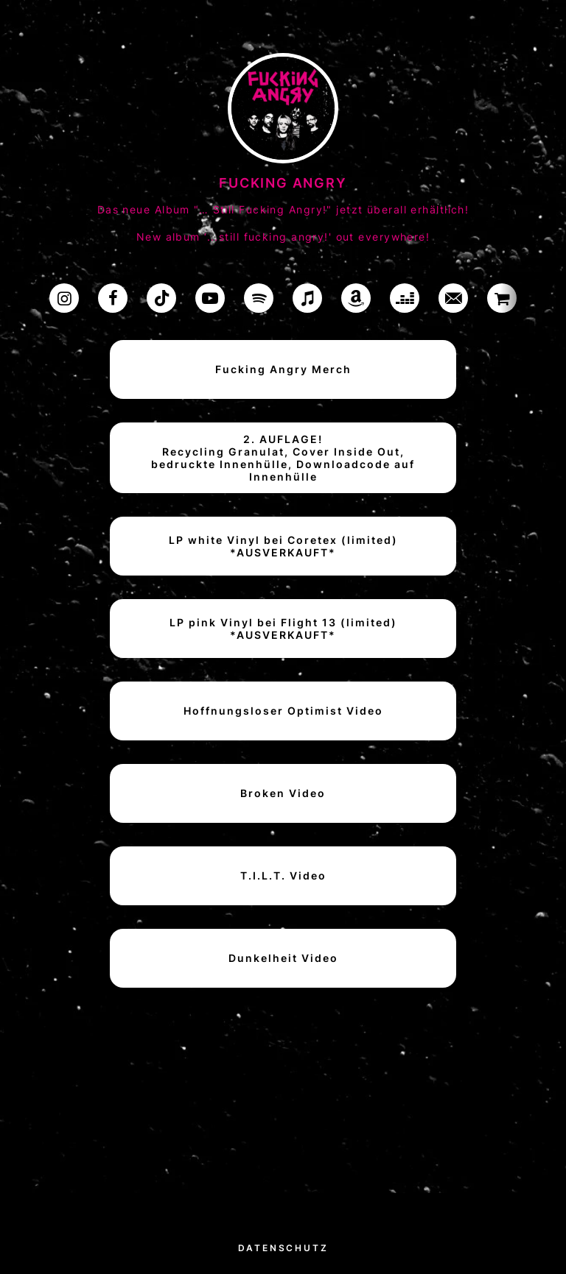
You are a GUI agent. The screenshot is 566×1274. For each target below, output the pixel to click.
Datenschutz (283, 1247)
